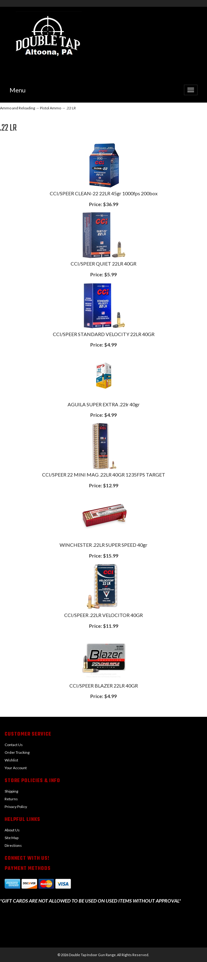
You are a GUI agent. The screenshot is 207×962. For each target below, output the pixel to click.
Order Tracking (17, 752)
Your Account (16, 767)
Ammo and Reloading (17, 108)
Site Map (11, 837)
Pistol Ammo (50, 108)
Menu (17, 90)
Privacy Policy (16, 806)
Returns (11, 799)
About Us (12, 830)
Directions (13, 845)
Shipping (11, 791)
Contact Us (14, 744)
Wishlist (11, 760)
